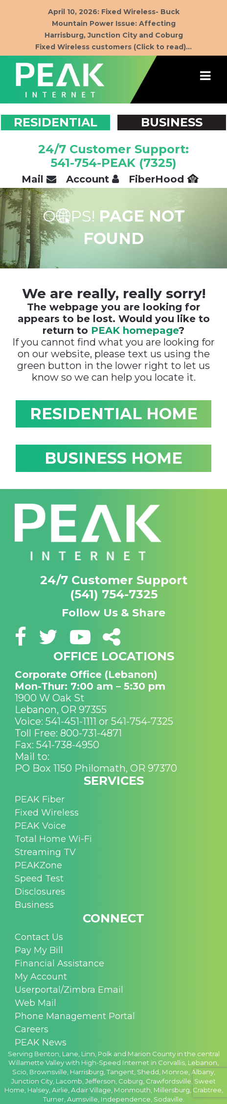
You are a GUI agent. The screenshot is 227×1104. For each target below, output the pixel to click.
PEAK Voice (40, 825)
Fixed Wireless (47, 812)
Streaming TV (45, 852)
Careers (31, 1029)
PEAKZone (38, 865)
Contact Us (39, 937)
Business (34, 905)
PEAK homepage (135, 330)
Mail (39, 179)
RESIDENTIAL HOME (114, 413)
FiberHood (164, 179)
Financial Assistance (59, 963)
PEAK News (41, 1042)
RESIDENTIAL (55, 122)
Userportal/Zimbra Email (69, 989)
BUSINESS (172, 122)
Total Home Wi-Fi (53, 839)
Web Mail (35, 1003)
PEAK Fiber (40, 799)
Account (92, 179)
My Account (41, 976)
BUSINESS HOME (113, 458)
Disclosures (40, 891)
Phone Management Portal (75, 1016)
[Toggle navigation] (205, 76)
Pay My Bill (39, 950)
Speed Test (39, 878)
